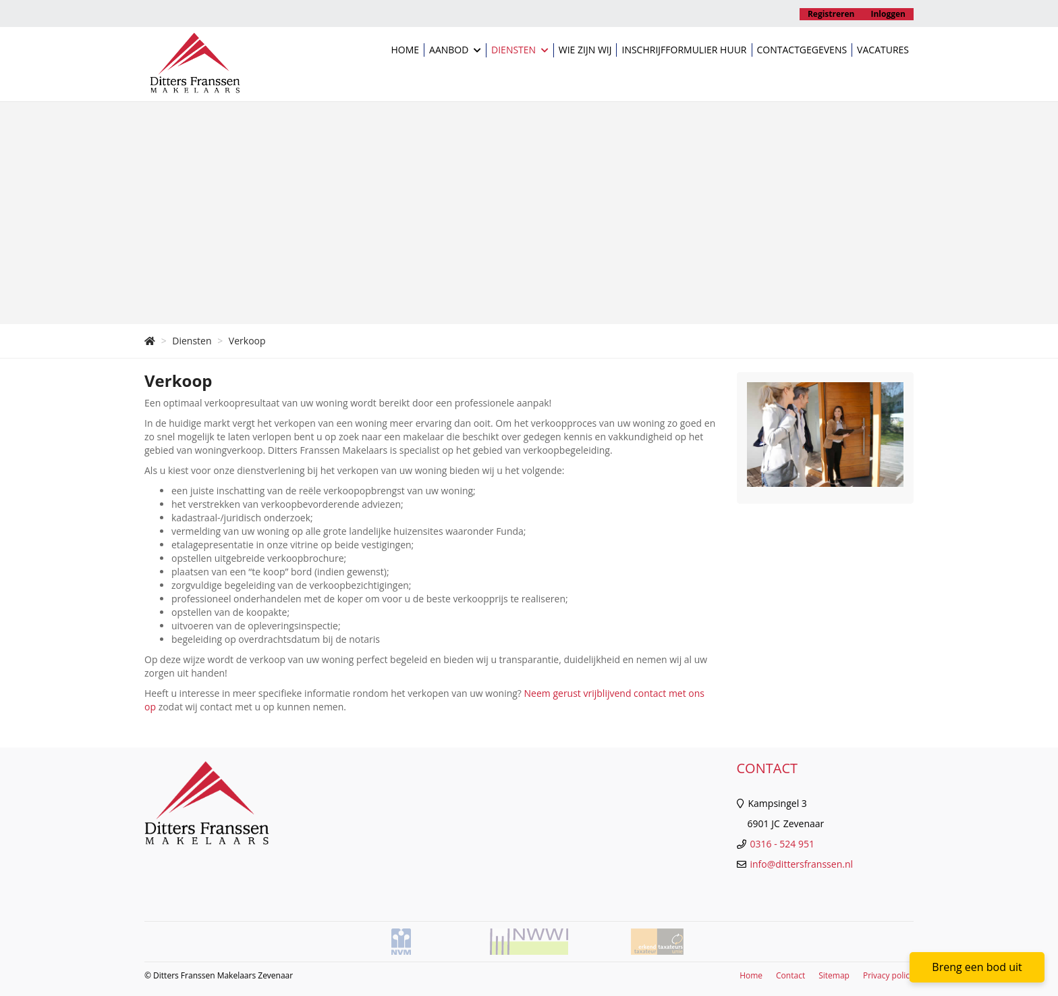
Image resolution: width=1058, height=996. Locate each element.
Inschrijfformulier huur (683, 49)
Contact (790, 975)
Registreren (831, 14)
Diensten (520, 50)
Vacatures (883, 49)
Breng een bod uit (977, 967)
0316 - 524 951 (782, 843)
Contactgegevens (802, 49)
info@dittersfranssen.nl (802, 864)
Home (405, 49)
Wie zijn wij (585, 49)
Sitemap (834, 975)
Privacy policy (888, 975)
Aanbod (455, 50)
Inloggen (888, 14)
